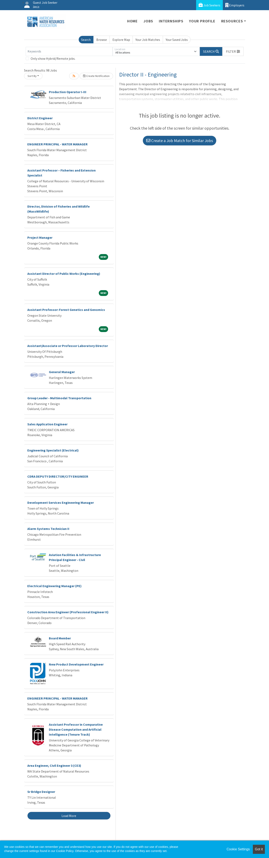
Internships (171, 21)
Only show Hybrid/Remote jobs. (53, 58)
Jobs (148, 21)
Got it (259, 849)
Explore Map (121, 40)
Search (86, 40)
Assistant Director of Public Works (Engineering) (63, 273)
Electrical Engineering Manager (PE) (54, 586)
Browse (101, 40)
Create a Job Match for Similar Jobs (179, 140)
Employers (234, 5)
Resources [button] (232, 21)
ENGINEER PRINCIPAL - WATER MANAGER (57, 144)
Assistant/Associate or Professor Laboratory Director (67, 346)
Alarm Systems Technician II (48, 529)
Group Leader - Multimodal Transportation (59, 398)
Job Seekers (209, 5)
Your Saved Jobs (177, 40)
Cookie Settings (238, 849)
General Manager (62, 372)
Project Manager (39, 237)
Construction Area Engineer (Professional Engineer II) (68, 612)
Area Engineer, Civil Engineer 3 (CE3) (54, 765)
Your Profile (202, 21)
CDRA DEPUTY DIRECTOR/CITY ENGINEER (57, 476)
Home (132, 21)
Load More (69, 816)
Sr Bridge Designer (41, 792)
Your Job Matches (147, 40)
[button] (233, 51)
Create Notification (96, 76)
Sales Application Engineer (47, 424)
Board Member (60, 638)
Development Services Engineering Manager (60, 502)
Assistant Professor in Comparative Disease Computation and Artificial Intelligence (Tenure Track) (76, 729)
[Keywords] (69, 51)
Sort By (32, 76)
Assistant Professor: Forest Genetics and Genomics (66, 310)
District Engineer (40, 118)
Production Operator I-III (67, 92)
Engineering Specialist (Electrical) (53, 450)
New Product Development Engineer (76, 664)
